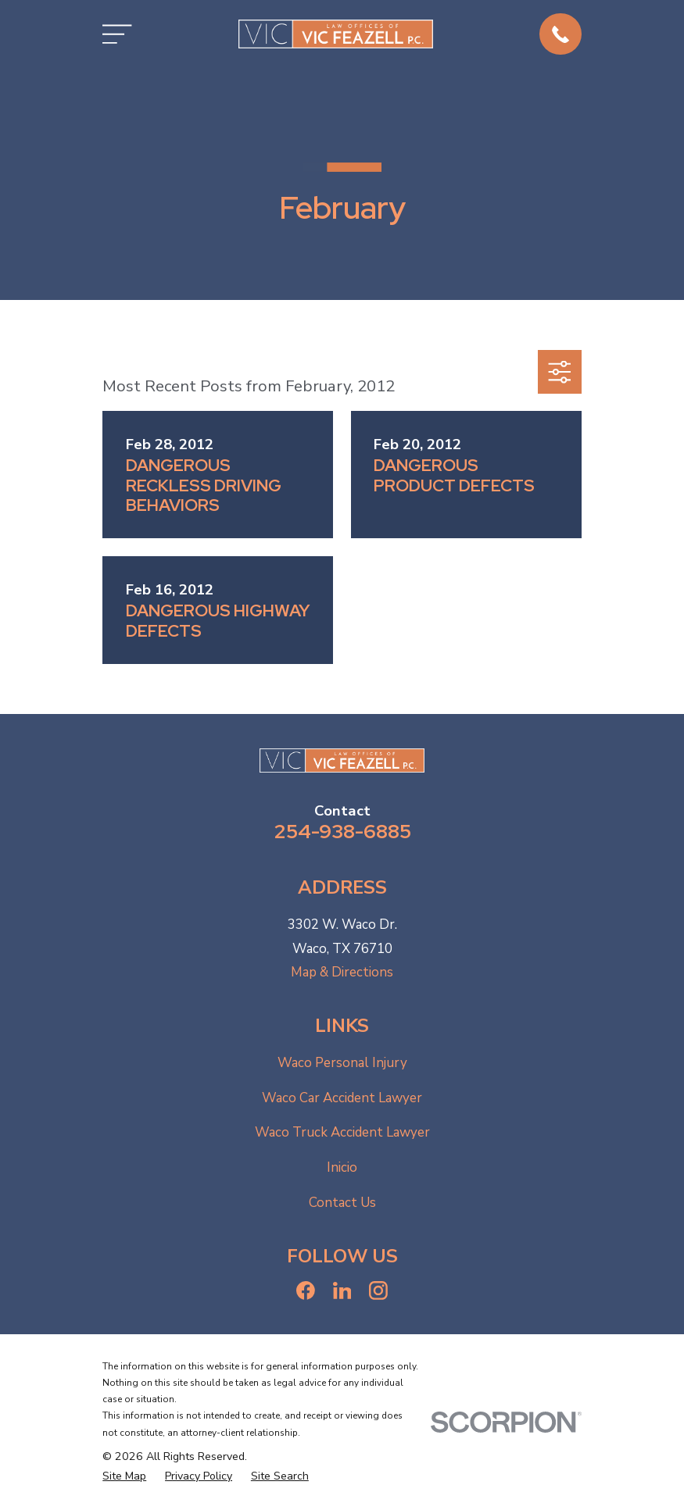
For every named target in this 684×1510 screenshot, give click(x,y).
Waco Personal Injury (342, 1063)
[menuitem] (124, 1476)
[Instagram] (378, 1290)
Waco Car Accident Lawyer (342, 1098)
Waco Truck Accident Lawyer (342, 1132)
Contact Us (342, 1203)
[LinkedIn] (342, 1290)
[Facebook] (305, 1290)
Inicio (342, 1167)
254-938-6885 (342, 831)
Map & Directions (342, 972)
